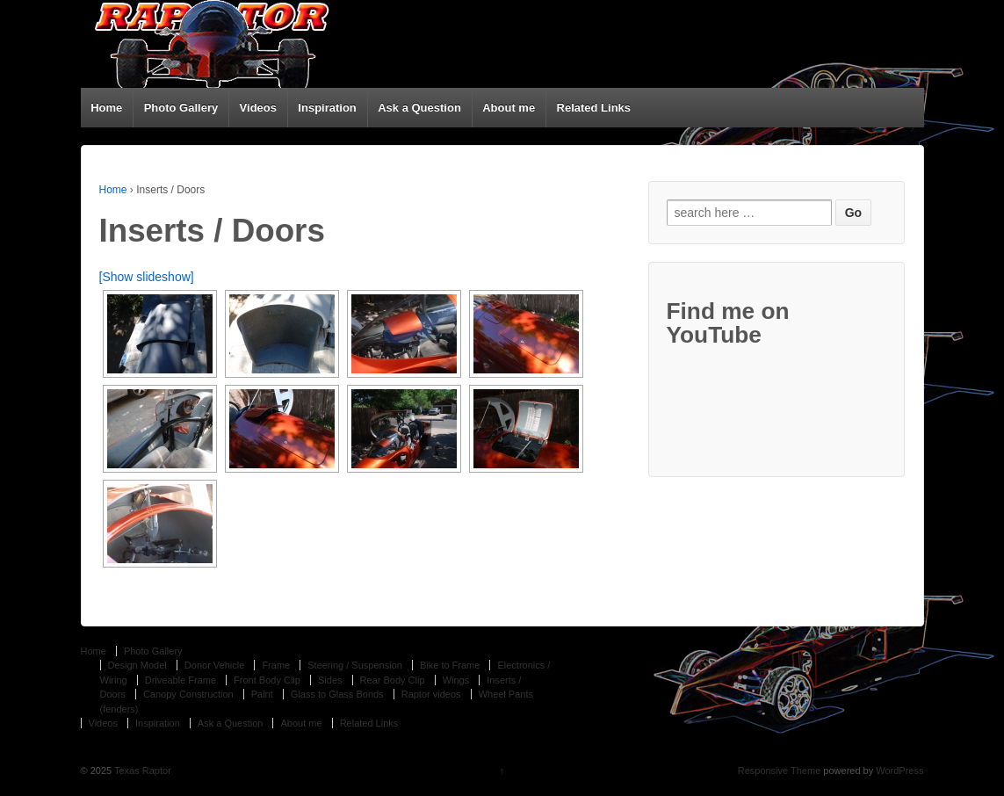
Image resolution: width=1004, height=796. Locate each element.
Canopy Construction (188, 694)
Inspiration (327, 107)
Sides (330, 680)
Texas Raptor (141, 770)
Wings (456, 680)
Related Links (594, 107)
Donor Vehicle (214, 665)
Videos (258, 107)
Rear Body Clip (392, 680)
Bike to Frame (450, 665)
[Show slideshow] (146, 277)
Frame (276, 665)
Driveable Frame (180, 680)
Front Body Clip (267, 680)
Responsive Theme (779, 770)
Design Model (137, 665)
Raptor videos (431, 694)
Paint (262, 694)
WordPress (899, 770)
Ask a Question (419, 107)
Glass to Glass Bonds (337, 694)
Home (106, 107)
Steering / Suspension (354, 665)
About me (508, 107)
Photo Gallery (181, 107)
